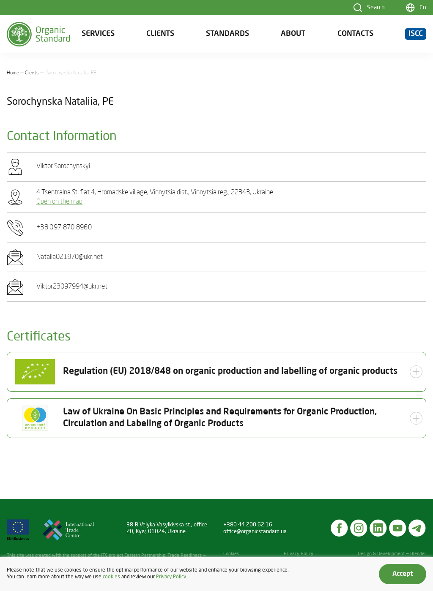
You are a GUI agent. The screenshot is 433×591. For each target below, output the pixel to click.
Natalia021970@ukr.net (69, 257)
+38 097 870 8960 (64, 227)
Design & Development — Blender (392, 554)
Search (376, 8)
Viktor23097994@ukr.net (71, 286)
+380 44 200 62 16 (247, 525)
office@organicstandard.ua (255, 531)
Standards (227, 34)
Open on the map (59, 202)
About (293, 34)
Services (98, 34)
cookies (111, 577)
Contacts (355, 34)
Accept (402, 574)
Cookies (231, 554)
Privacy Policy (298, 554)
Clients (160, 34)
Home (13, 73)
